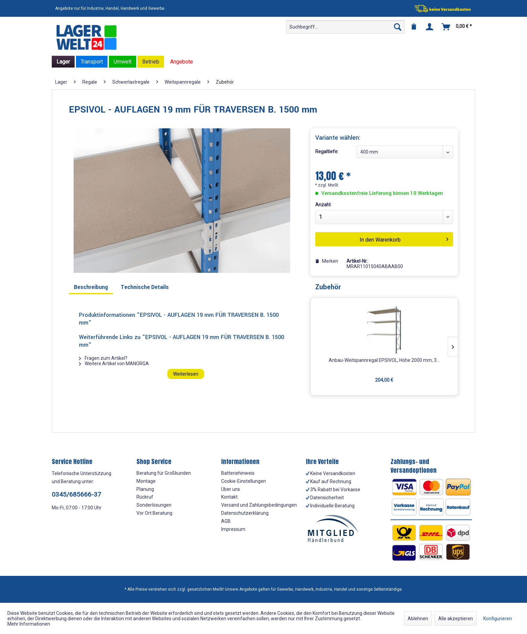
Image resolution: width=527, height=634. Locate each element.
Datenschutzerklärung (245, 513)
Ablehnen (418, 618)
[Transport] (92, 62)
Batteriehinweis (237, 473)
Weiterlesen (185, 374)
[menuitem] (345, 27)
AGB (226, 521)
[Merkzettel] (413, 27)
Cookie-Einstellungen (243, 481)
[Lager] (63, 62)
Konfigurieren (497, 618)
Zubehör (328, 287)
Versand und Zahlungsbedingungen (259, 505)
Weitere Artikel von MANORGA (114, 363)
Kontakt (229, 497)
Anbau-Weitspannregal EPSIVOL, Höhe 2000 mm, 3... (384, 360)
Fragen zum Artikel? (103, 358)
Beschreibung (91, 287)
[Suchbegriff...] (345, 27)
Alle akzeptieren (455, 618)
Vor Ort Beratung (154, 513)
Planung (145, 489)
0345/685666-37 (76, 494)
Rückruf (144, 497)
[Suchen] (398, 27)
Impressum (233, 529)
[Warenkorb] (457, 27)
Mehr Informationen (28, 624)
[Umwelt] (122, 62)
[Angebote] (181, 62)
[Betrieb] (150, 62)
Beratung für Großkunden (163, 473)
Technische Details (145, 287)
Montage (146, 481)
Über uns (230, 489)
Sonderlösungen (153, 505)
